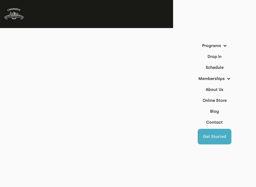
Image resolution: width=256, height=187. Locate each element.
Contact (214, 122)
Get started (214, 136)
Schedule (215, 67)
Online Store (215, 100)
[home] (14, 14)
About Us (214, 89)
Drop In (215, 56)
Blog (214, 111)
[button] (214, 136)
